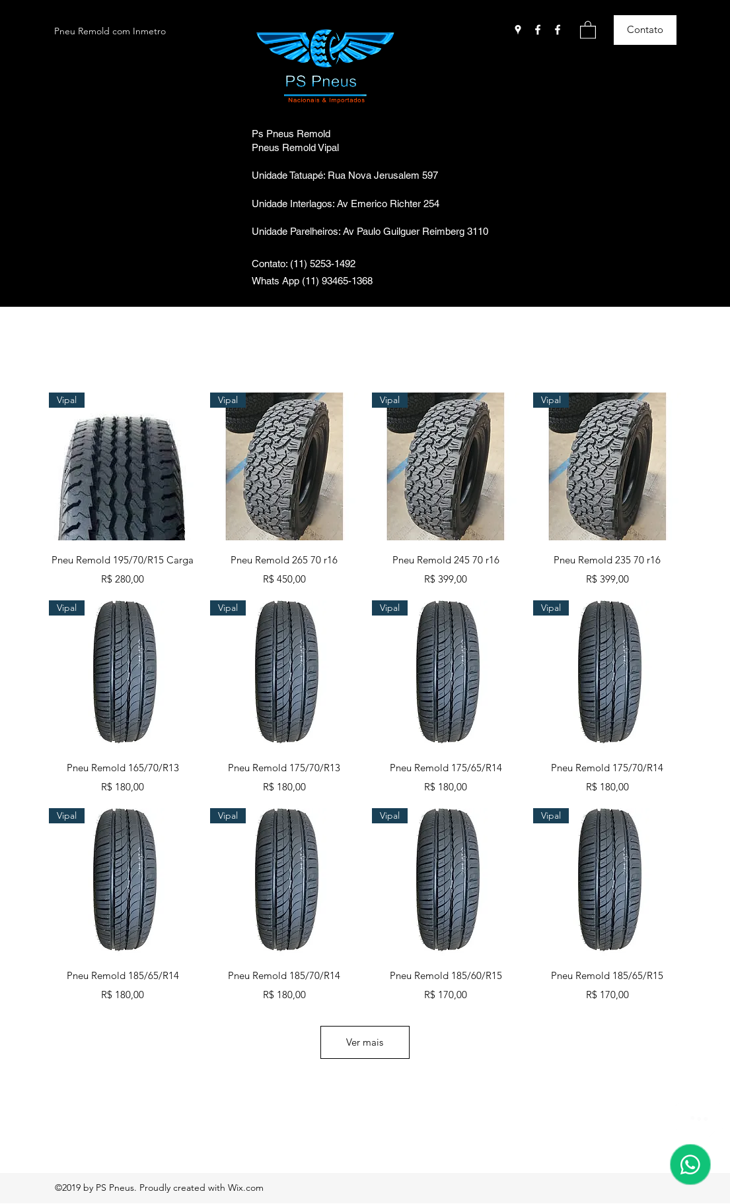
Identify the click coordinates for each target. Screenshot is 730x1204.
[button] (588, 29)
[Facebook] (537, 29)
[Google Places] (518, 29)
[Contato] (645, 30)
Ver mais (364, 1042)
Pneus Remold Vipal (295, 147)
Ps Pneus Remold (291, 133)
